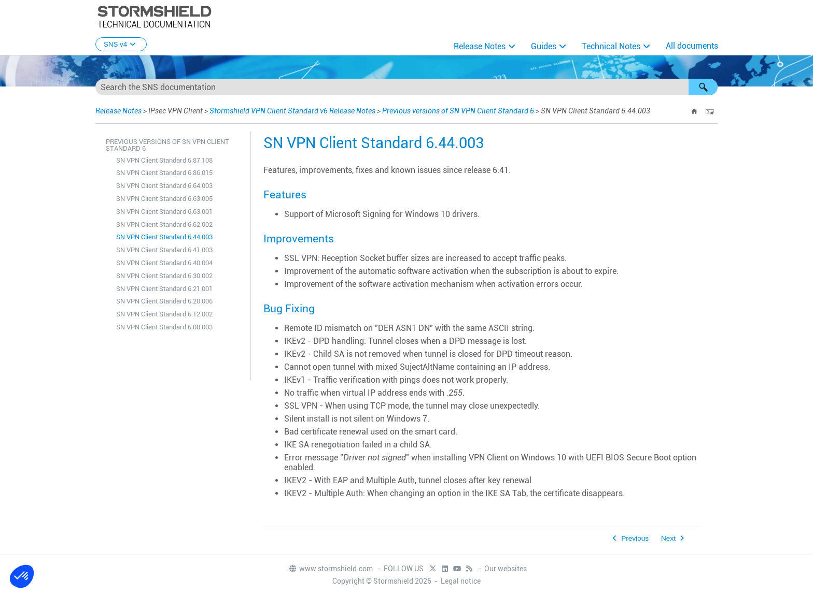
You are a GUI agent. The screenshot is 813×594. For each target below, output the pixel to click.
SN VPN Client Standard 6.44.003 (164, 237)
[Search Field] (406, 87)
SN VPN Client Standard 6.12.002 (164, 314)
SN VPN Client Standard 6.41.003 (164, 250)
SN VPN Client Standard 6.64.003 (164, 186)
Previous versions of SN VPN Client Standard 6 (458, 111)
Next (668, 538)
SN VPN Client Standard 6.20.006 (164, 301)
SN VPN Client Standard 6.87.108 (164, 160)
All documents (692, 46)
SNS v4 (121, 44)
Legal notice (461, 581)
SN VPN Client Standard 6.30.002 (164, 276)
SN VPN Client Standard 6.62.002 (164, 224)
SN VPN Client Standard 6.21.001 (164, 289)
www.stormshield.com (330, 568)
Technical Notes (611, 46)
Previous (635, 538)
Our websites (505, 568)
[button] (703, 87)
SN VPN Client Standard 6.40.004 (164, 263)
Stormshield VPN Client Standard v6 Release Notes (292, 111)
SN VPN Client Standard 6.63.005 (164, 198)
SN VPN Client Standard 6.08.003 (164, 327)
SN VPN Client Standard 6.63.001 (164, 211)
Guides (543, 46)
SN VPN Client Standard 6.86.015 (164, 173)
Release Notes (480, 46)
